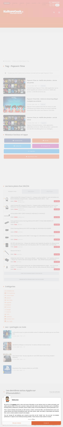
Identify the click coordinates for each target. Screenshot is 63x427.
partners (14, 404)
